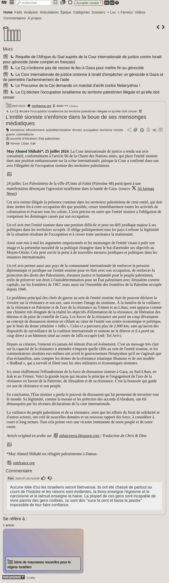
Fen (10, 478)
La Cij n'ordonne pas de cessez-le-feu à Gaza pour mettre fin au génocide (76, 68)
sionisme (106, 130)
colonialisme (25, 134)
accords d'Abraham (23, 138)
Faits (18, 12)
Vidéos (140, 12)
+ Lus (111, 12)
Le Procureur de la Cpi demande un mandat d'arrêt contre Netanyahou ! (74, 85)
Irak (33, 143)
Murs (8, 49)
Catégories (81, 12)
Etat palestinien (49, 138)
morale (118, 130)
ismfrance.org (41, 106)
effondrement (35, 130)
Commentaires (14, 18)
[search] (33, 2)
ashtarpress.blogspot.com (79, 436)
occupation (90, 130)
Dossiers (98, 12)
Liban (25, 143)
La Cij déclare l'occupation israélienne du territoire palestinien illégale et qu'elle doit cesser (71, 111)
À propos (34, 18)
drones (77, 130)
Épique (66, 12)
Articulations (49, 12)
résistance (17, 130)
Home (8, 12)
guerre (10, 134)
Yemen (15, 143)
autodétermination (58, 130)
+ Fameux (125, 12)
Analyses (31, 12)
